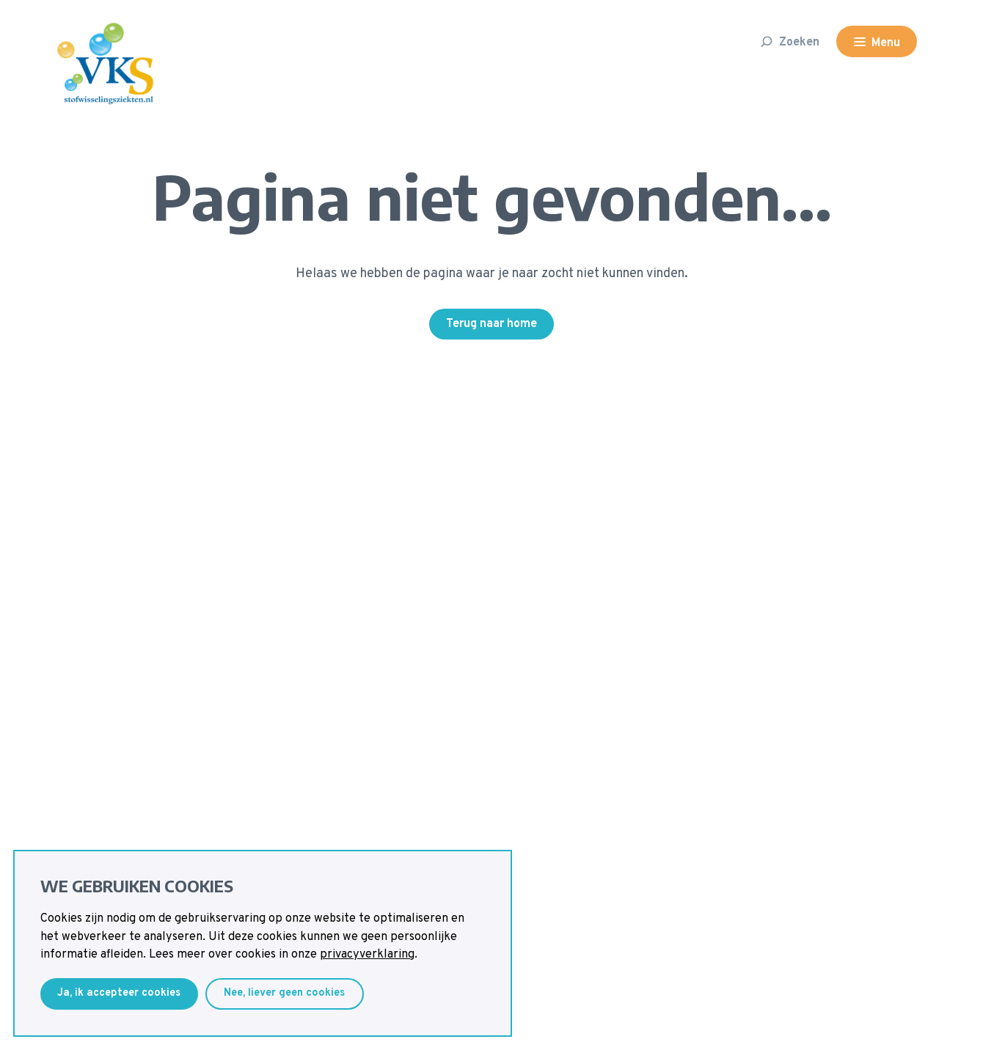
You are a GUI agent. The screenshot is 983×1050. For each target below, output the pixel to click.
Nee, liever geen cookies (284, 993)
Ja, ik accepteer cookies (118, 993)
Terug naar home (491, 324)
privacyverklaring (367, 954)
